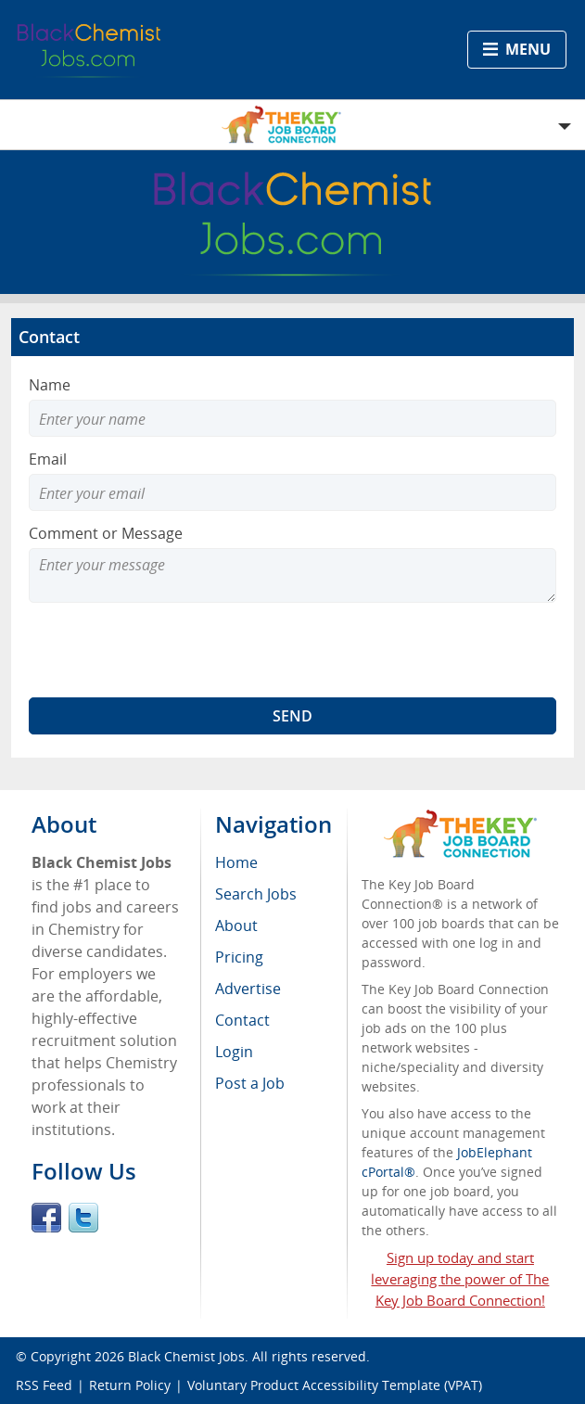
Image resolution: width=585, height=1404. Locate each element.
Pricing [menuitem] (239, 957)
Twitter (83, 1217)
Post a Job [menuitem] (250, 1083)
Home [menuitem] (236, 862)
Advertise (248, 988)
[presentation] (170, 650)
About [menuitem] (236, 925)
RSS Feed (44, 1385)
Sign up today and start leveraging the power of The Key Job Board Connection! (460, 1278)
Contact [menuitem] (242, 1020)
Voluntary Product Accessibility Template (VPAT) (334, 1385)
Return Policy (130, 1385)
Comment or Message (106, 533)
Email (48, 459)
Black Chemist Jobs (186, 1356)
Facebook (46, 1217)
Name (49, 385)
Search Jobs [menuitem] (256, 894)
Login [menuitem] (234, 1051)
